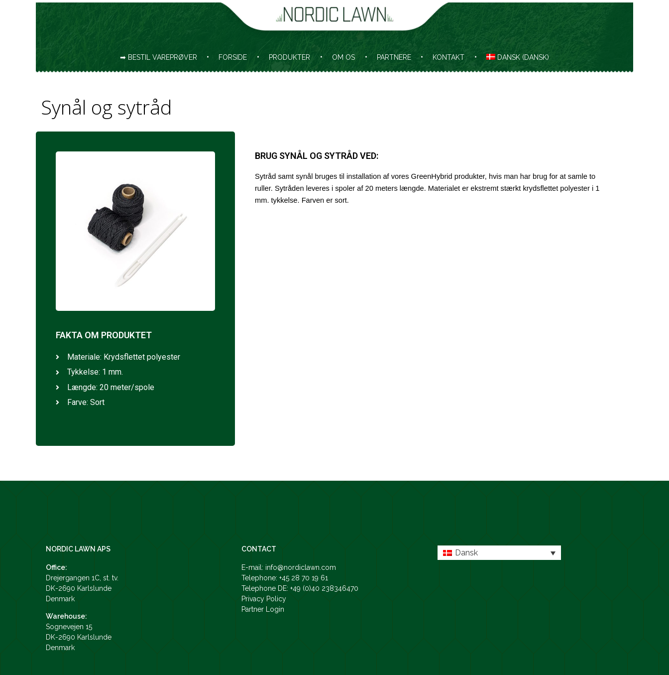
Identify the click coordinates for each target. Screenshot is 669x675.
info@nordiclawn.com (300, 567)
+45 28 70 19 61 (303, 578)
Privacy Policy (263, 599)
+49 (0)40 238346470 (324, 588)
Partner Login (262, 609)
